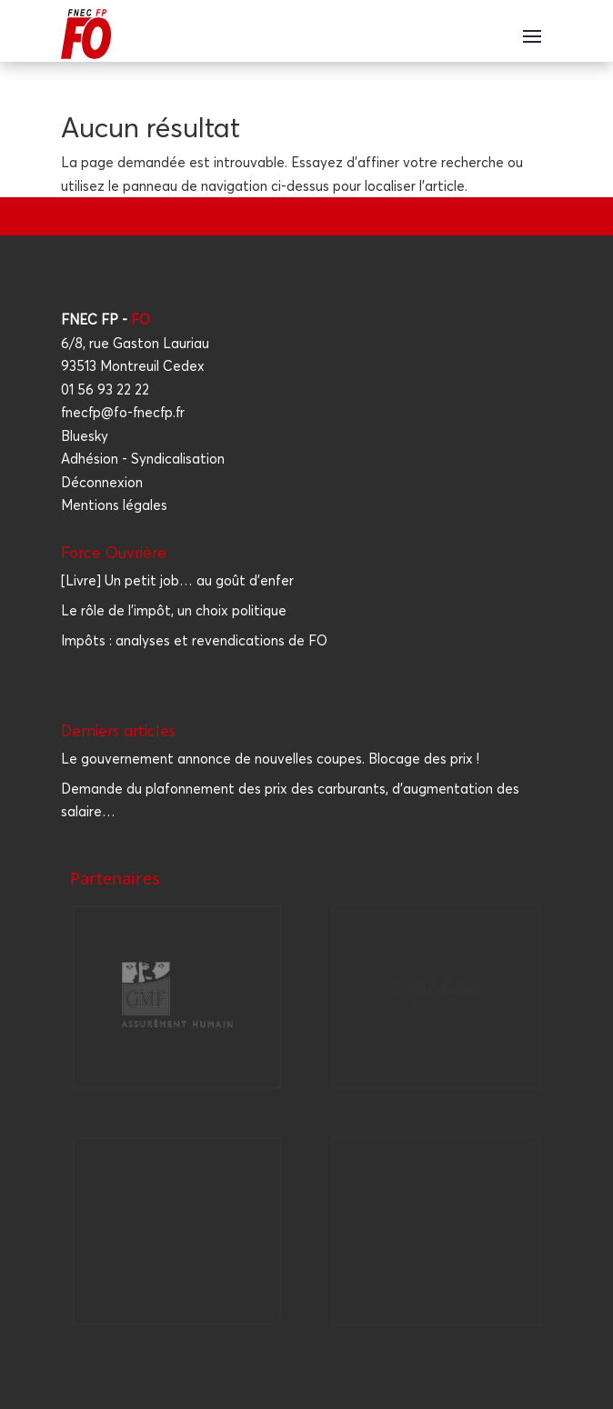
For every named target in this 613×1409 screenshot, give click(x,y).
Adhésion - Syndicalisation (143, 458)
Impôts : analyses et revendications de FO (194, 640)
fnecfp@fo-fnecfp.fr (123, 412)
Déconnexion (102, 482)
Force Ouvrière (113, 552)
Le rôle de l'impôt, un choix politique (173, 610)
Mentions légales (114, 505)
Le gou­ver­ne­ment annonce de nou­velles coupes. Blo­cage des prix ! (270, 758)
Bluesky (84, 436)
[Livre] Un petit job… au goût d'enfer (177, 580)
